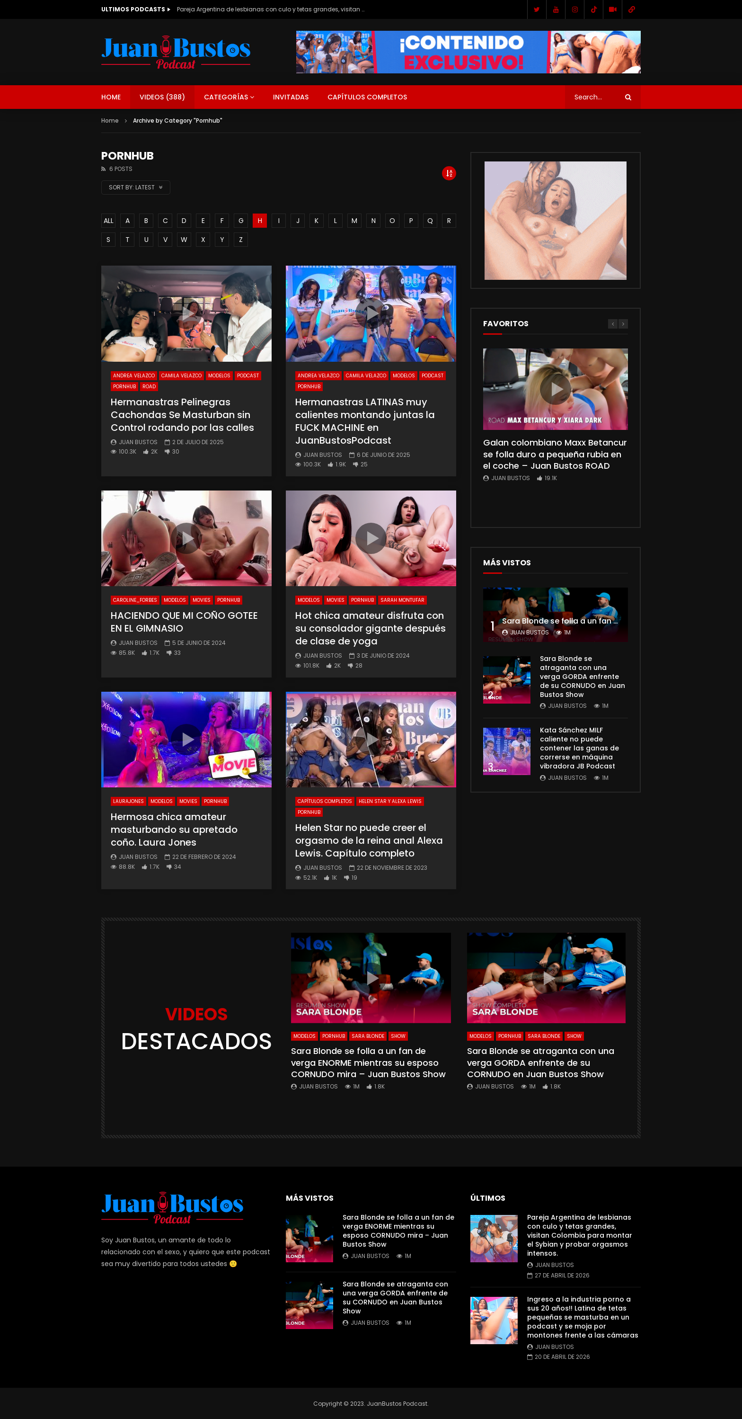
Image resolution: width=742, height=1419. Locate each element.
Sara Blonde (368, 1036)
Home (111, 97)
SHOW (398, 1036)
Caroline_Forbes (135, 600)
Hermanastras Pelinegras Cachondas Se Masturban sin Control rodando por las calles (182, 414)
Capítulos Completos (367, 97)
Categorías (226, 97)
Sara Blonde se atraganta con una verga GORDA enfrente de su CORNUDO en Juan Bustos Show (582, 676)
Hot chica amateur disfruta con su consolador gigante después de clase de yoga (370, 628)
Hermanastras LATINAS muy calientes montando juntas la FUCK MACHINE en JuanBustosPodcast (365, 421)
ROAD (149, 386)
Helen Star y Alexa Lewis (390, 801)
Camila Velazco (181, 375)
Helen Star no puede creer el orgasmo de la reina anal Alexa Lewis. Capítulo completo (369, 840)
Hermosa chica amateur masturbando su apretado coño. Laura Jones (174, 829)
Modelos (219, 375)
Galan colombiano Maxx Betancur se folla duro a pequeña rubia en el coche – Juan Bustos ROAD (555, 454)
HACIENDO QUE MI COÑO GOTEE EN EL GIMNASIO (184, 622)
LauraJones (128, 801)
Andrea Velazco (134, 375)
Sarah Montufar (402, 600)
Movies (202, 600)
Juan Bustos (138, 442)
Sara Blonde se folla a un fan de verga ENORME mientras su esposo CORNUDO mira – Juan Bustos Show (368, 1062)
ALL (109, 220)
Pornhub (124, 386)
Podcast (248, 375)
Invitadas (291, 97)
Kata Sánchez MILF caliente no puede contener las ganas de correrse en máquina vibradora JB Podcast (579, 748)
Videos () (162, 97)
